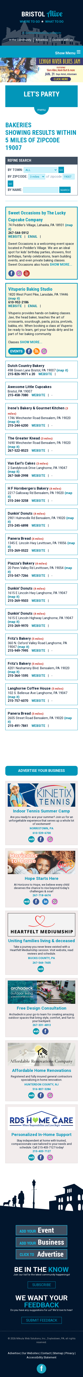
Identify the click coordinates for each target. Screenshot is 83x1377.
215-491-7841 (18, 726)
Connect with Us (62, 39)
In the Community (20, 39)
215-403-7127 (42, 1151)
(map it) (14, 298)
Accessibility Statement (41, 1357)
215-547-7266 (18, 576)
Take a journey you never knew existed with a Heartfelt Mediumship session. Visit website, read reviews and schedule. (41, 950)
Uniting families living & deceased (41, 940)
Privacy (69, 1353)
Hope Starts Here (41, 878)
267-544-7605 (42, 962)
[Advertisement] (40, 750)
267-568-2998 (18, 476)
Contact (46, 1353)
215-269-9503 (18, 601)
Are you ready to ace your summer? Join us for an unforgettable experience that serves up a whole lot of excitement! (41, 820)
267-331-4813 (42, 1025)
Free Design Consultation (41, 1008)
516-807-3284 (42, 1089)
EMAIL (32, 237)
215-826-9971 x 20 (21, 374)
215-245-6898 (18, 526)
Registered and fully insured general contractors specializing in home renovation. (41, 1078)
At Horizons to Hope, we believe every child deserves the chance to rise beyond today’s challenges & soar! (41, 888)
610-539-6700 (42, 833)
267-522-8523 (18, 451)
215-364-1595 (18, 676)
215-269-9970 (18, 626)
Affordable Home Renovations (41, 1070)
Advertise (42, 39)
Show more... (61, 265)
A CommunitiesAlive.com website (41, 32)
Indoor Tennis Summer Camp (41, 811)
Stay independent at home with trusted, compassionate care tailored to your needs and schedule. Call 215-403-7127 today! (41, 1144)
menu (41, 110)
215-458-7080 (18, 395)
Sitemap (58, 1353)
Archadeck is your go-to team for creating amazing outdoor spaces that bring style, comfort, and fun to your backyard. (41, 1018)
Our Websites (30, 1353)
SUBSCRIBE (41, 1285)
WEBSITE (15, 237)
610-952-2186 (18, 302)
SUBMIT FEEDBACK (41, 1320)
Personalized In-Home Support (41, 1134)
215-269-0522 (18, 551)
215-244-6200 (18, 426)
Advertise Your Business (41, 771)
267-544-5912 (18, 233)
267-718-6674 (42, 895)
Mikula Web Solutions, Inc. (31, 1338)
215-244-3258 (18, 501)
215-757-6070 (18, 701)
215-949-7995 (18, 651)
